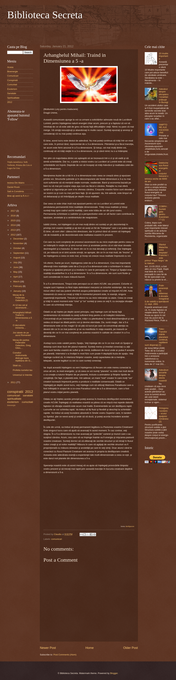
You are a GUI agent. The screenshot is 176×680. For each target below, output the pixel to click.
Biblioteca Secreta (44, 14)
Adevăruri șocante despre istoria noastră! (163, 375)
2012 (9, 102)
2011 (13, 382)
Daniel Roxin (13, 187)
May (15, 272)
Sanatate (11, 93)
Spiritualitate (13, 98)
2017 (13, 211)
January (17, 291)
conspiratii (15, 392)
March (16, 281)
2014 (13, 225)
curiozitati (27, 401)
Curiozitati (12, 84)
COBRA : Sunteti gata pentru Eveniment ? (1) (164, 213)
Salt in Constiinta (15, 191)
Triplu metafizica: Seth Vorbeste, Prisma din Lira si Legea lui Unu (19, 165)
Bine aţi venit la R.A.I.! (18, 196)
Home (89, 648)
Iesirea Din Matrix (15, 182)
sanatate (28, 395)
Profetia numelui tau (22, 370)
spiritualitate (14, 398)
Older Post (130, 648)
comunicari (56, 539)
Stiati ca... (18, 365)
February (18, 286)
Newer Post (48, 648)
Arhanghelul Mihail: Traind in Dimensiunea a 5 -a (22, 316)
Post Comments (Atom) (64, 654)
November (18, 243)
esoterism (13, 401)
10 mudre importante (163, 56)
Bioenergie (12, 71)
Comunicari (12, 75)
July (15, 262)
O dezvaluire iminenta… (19, 326)
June (16, 267)
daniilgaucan (129, 526)
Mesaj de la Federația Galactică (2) (20, 298)
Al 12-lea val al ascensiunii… (21, 306)
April (15, 276)
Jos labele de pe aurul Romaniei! (22, 333)
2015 (13, 220)
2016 (13, 215)
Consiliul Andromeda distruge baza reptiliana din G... (22, 356)
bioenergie (11, 405)
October (17, 248)
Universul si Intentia (22, 375)
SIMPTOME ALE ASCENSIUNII (164, 128)
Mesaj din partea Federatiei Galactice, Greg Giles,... (22, 344)
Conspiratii (12, 80)
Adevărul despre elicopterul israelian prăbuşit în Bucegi (163, 96)
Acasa (10, 67)
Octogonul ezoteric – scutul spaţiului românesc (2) (164, 415)
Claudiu (58, 534)
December (18, 238)
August (17, 257)
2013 (13, 230)
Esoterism (12, 89)
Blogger (114, 673)
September (19, 253)
